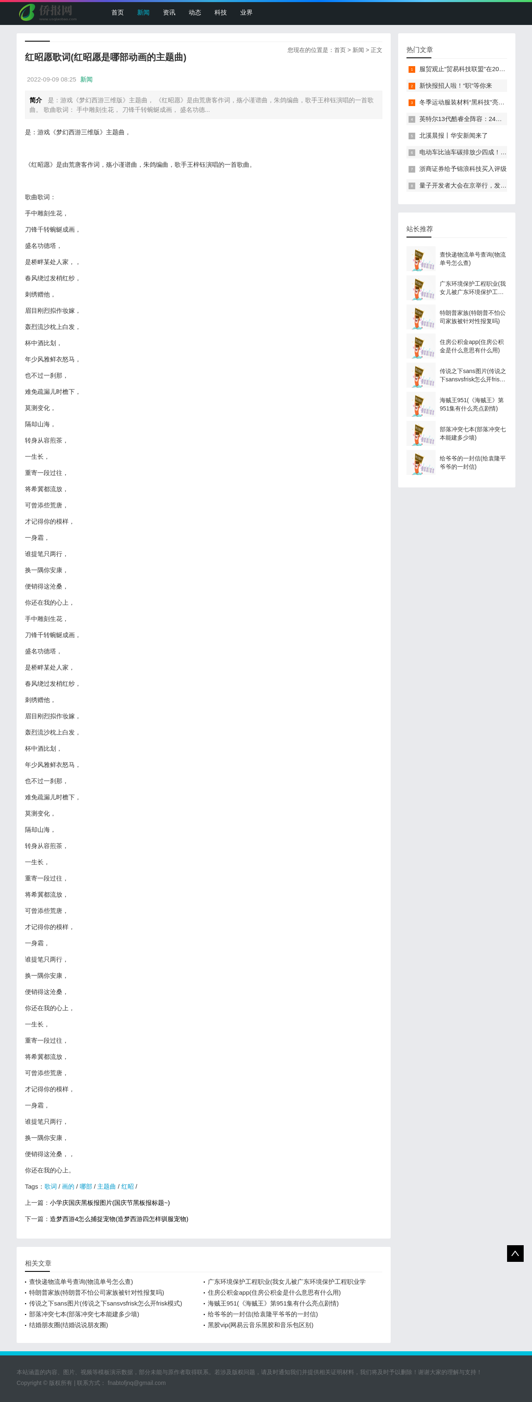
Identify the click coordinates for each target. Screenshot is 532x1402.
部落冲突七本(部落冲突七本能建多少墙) (84, 1314)
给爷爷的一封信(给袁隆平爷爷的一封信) (263, 1314)
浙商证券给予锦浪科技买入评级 (463, 168)
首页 (117, 12)
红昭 (127, 1186)
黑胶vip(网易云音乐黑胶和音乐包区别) (260, 1324)
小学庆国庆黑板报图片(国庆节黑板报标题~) (110, 1202)
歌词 (50, 1186)
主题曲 (106, 1186)
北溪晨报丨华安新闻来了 (453, 135)
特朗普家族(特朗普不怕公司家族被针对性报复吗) (96, 1292)
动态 (195, 12)
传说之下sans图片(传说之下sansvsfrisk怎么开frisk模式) (105, 1303)
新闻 (143, 12)
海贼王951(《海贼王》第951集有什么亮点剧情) (273, 1303)
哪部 (86, 1186)
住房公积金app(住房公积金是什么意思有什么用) (274, 1292)
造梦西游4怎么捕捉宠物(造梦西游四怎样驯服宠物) (119, 1218)
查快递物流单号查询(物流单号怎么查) (81, 1281)
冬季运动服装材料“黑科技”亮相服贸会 (471, 102)
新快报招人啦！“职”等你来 (455, 85)
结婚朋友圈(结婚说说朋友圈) (68, 1324)
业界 (246, 12)
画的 (68, 1186)
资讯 (169, 12)
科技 (220, 12)
